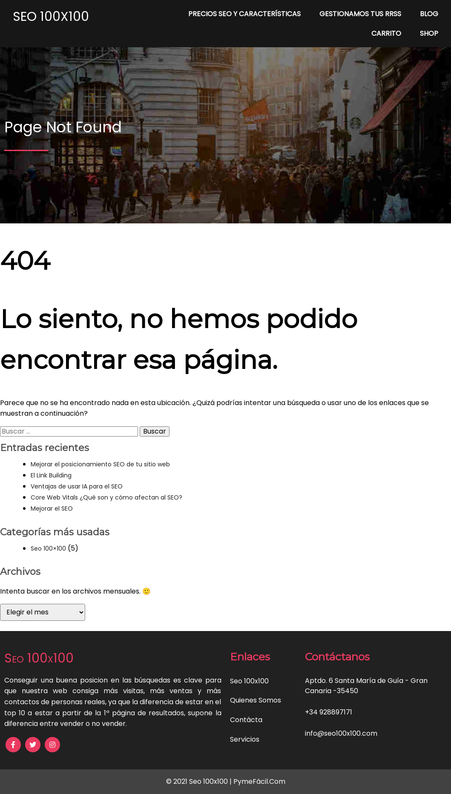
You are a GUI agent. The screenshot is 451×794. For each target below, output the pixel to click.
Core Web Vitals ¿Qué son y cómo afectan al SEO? (106, 497)
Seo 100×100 (48, 548)
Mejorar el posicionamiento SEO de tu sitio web (100, 464)
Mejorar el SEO (52, 508)
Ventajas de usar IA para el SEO (77, 486)
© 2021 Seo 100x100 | (199, 781)
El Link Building (51, 475)
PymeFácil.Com (259, 781)
